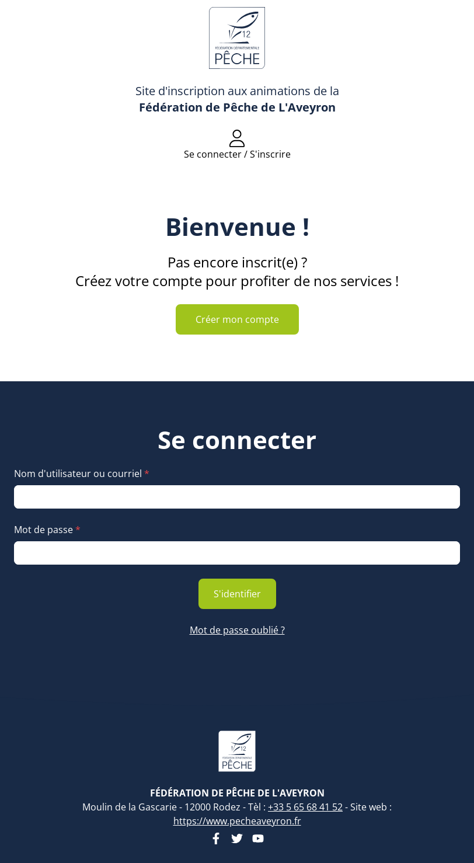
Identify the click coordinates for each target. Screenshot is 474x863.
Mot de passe (47, 529)
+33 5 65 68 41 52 (305, 807)
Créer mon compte (237, 319)
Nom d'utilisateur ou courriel (81, 473)
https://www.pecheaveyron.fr (237, 821)
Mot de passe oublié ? (237, 630)
